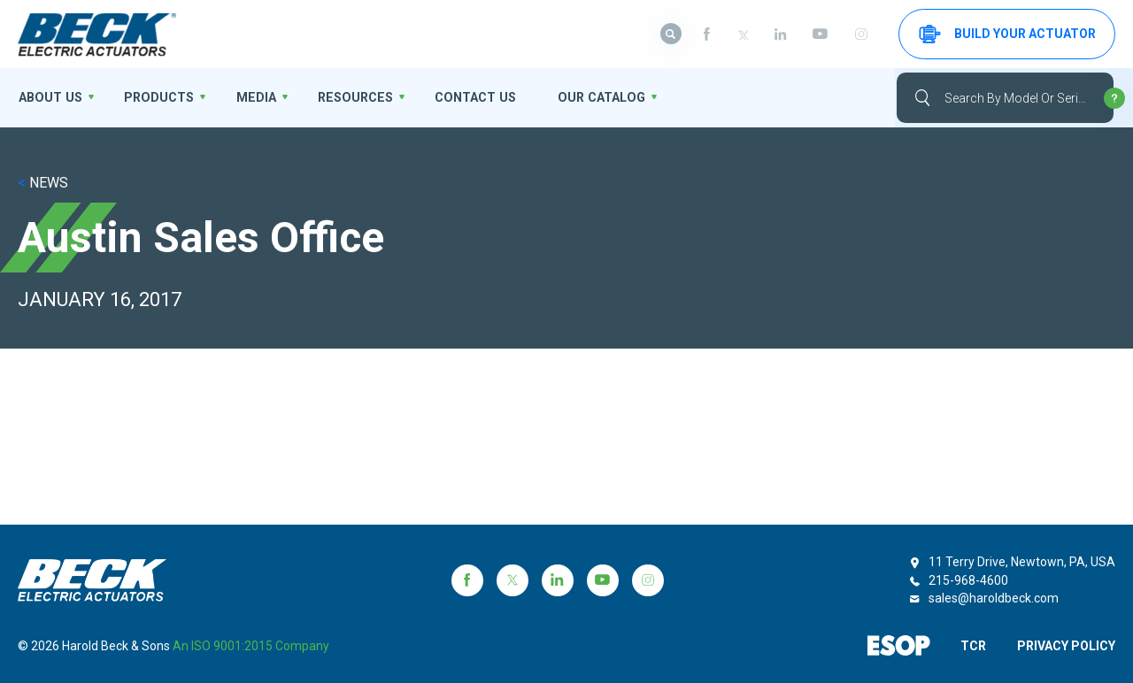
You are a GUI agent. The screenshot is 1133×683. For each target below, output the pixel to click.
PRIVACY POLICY (1066, 646)
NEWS (43, 182)
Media (247, 97)
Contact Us (459, 97)
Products (154, 97)
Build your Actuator (1007, 34)
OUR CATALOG (581, 97)
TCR (971, 646)
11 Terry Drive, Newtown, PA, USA (1022, 562)
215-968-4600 (968, 580)
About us (49, 97)
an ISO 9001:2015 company (251, 646)
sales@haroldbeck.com (994, 598)
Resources (343, 97)
